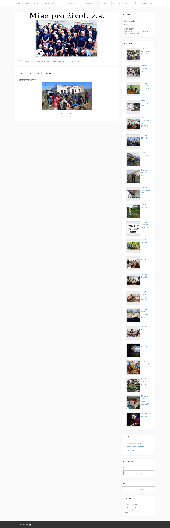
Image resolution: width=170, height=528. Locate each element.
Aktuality (27, 3)
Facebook (130, 451)
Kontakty (134, 3)
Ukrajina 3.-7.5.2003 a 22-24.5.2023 (145, 225)
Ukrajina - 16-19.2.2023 (146, 327)
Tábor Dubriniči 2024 (144, 103)
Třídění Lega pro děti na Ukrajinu (145, 381)
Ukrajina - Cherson (120, 3)
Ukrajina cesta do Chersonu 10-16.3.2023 (51, 61)
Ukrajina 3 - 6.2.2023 (145, 345)
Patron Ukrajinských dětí (145, 364)
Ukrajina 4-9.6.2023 (145, 206)
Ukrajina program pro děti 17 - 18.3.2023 (145, 296)
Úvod (18, 3)
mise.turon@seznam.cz (132, 33)
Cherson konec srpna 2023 (145, 190)
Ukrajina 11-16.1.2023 (145, 414)
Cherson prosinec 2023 (146, 171)
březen (136, 490)
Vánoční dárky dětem (145, 154)
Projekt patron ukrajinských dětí (68, 3)
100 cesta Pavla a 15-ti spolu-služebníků (145, 400)
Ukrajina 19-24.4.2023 (145, 240)
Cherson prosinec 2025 (146, 67)
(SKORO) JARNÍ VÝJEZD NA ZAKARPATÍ (146, 120)
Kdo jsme (37, 3)
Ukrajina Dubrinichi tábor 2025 (145, 86)
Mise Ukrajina (104, 3)
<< (126, 490)
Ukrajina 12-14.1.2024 (145, 136)
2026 (142, 490)
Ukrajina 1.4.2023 (144, 275)
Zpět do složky (66, 113)
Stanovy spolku (146, 3)
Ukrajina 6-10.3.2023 (145, 258)
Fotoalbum (48, 3)
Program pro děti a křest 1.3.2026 (145, 51)
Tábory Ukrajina (90, 3)
